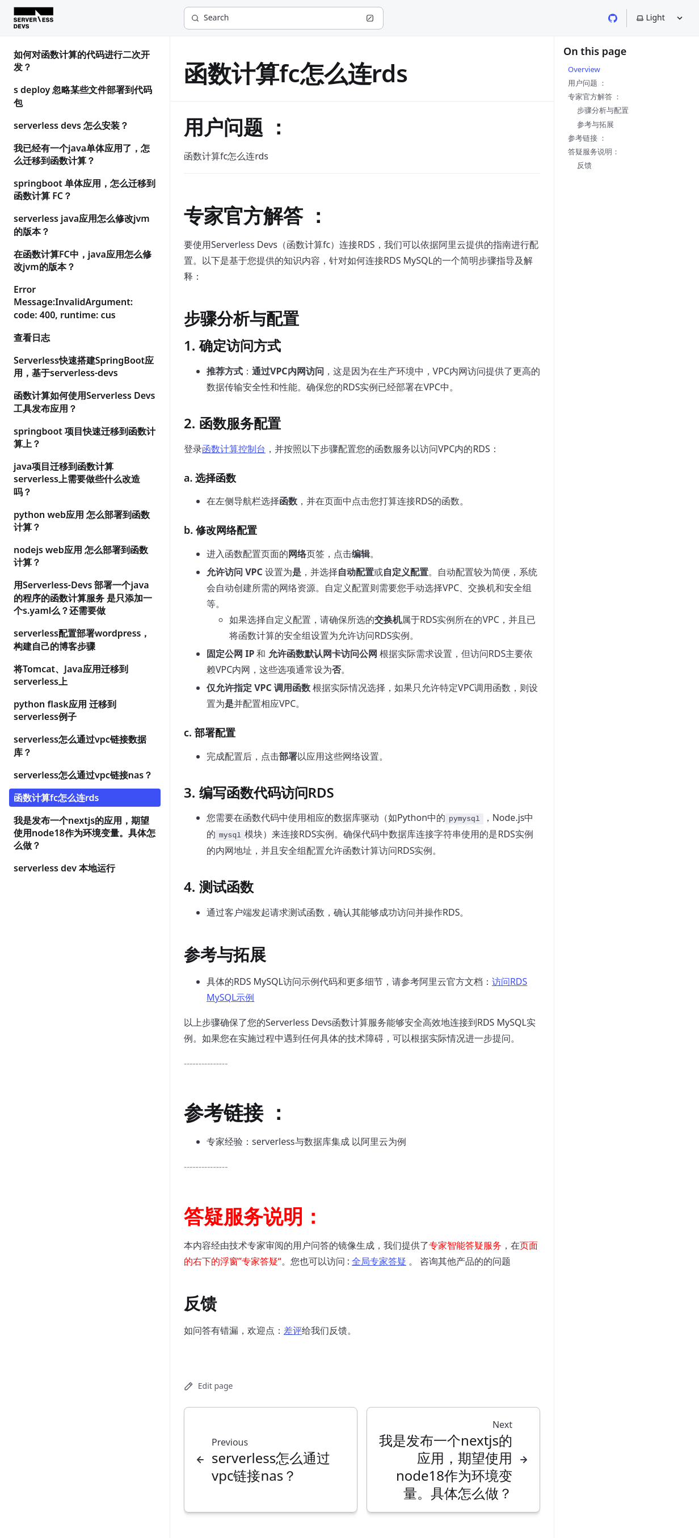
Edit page (208, 1385)
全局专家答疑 (379, 1261)
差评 (293, 1330)
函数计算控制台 (234, 449)
